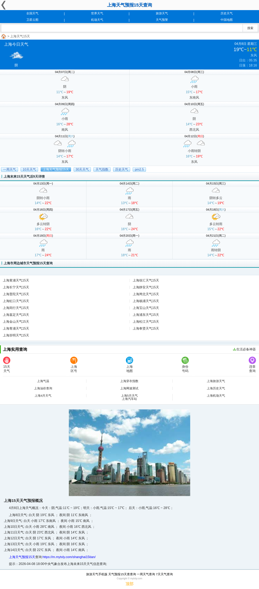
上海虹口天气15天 (16, 301)
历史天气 (227, 13)
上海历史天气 (216, 388)
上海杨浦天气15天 (146, 301)
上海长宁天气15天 (16, 287)
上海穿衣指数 (129, 381)
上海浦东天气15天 (146, 314)
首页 (3, 36)
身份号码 (185, 365)
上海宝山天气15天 (146, 308)
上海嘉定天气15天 (16, 314)
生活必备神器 (244, 349)
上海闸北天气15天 (146, 294)
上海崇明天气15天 (16, 335)
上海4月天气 (43, 395)
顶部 (129, 584)
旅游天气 (162, 13)
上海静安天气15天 (146, 287)
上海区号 (73, 365)
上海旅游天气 (216, 381)
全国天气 (32, 13)
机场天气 (97, 19)
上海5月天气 (129, 395)
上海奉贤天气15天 (146, 328)
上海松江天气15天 (146, 321)
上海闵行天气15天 (16, 308)
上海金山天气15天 (16, 321)
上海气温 (43, 381)
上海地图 (129, 365)
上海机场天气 (216, 395)
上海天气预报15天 (22, 557)
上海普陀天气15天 (16, 294)
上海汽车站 (129, 398)
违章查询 (252, 365)
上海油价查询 (43, 388)
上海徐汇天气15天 (146, 280)
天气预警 (162, 19)
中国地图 (227, 19)
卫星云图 (32, 19)
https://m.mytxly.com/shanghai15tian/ (69, 557)
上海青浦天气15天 (16, 328)
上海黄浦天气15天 (16, 280)
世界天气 (97, 13)
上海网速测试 (129, 388)
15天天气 (6, 365)
